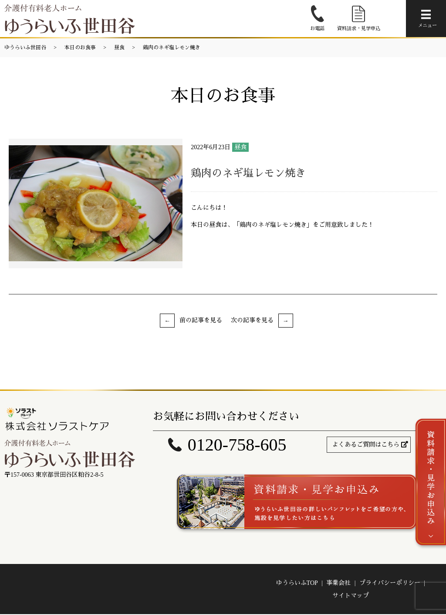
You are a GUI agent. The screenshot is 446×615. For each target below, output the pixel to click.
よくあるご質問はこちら (365, 444)
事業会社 (338, 583)
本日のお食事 (80, 47)
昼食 (119, 47)
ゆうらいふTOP (297, 583)
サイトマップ (350, 596)
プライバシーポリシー (389, 583)
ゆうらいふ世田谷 (25, 47)
